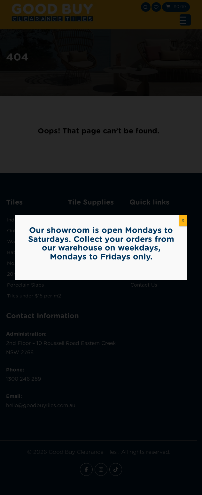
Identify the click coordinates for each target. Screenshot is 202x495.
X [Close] (183, 220)
